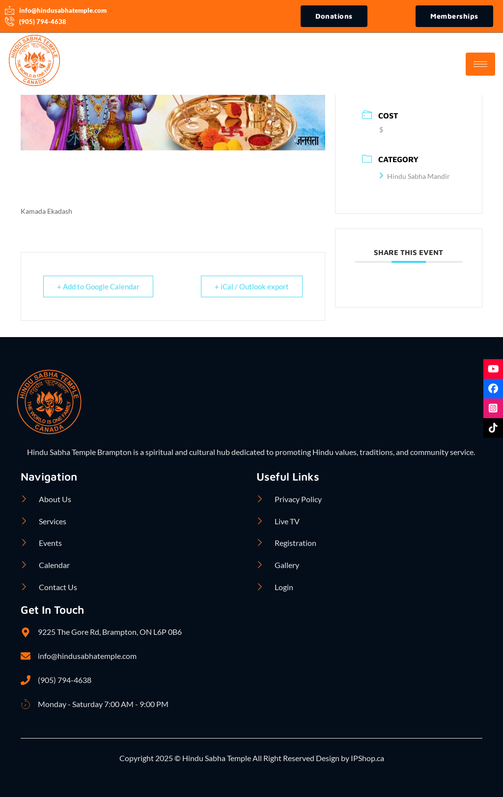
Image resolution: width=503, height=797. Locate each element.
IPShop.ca (366, 758)
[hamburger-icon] (480, 64)
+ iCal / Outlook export (251, 286)
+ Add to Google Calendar (98, 286)
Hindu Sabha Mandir (414, 176)
